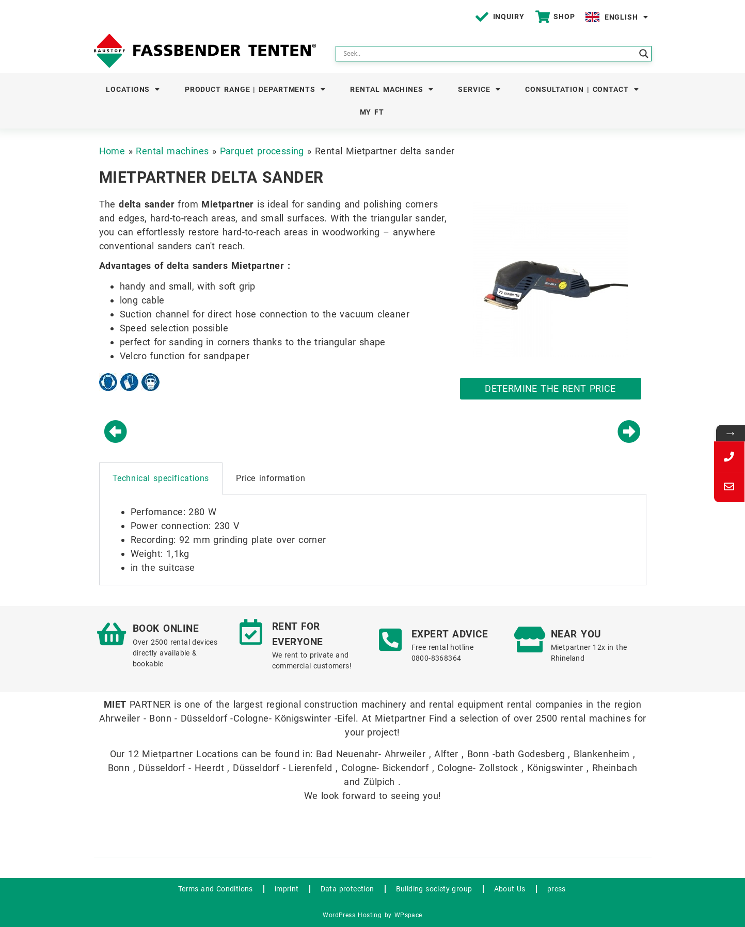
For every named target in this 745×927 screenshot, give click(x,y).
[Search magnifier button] (644, 53)
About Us (510, 889)
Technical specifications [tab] (161, 478)
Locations (133, 89)
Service (479, 89)
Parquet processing (262, 151)
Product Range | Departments (255, 89)
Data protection (347, 889)
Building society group (434, 889)
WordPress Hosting (352, 915)
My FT (372, 112)
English (626, 17)
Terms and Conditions (215, 889)
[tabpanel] (372, 539)
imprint (287, 889)
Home (112, 151)
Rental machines (391, 89)
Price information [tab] (270, 478)
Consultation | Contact (582, 89)
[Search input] (489, 53)
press (556, 889)
